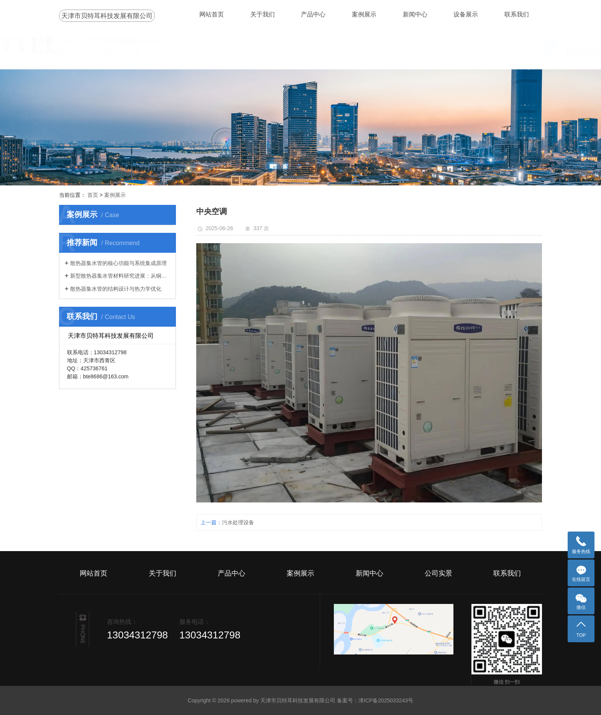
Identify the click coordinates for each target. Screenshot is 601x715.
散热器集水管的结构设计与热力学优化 (115, 289)
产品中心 (313, 14)
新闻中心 (415, 14)
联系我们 (516, 14)
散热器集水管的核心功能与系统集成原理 (118, 263)
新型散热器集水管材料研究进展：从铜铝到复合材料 (120, 276)
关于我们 (262, 14)
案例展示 (364, 14)
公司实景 (438, 573)
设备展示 (465, 14)
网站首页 (211, 14)
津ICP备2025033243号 (385, 700)
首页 (92, 195)
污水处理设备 (238, 522)
